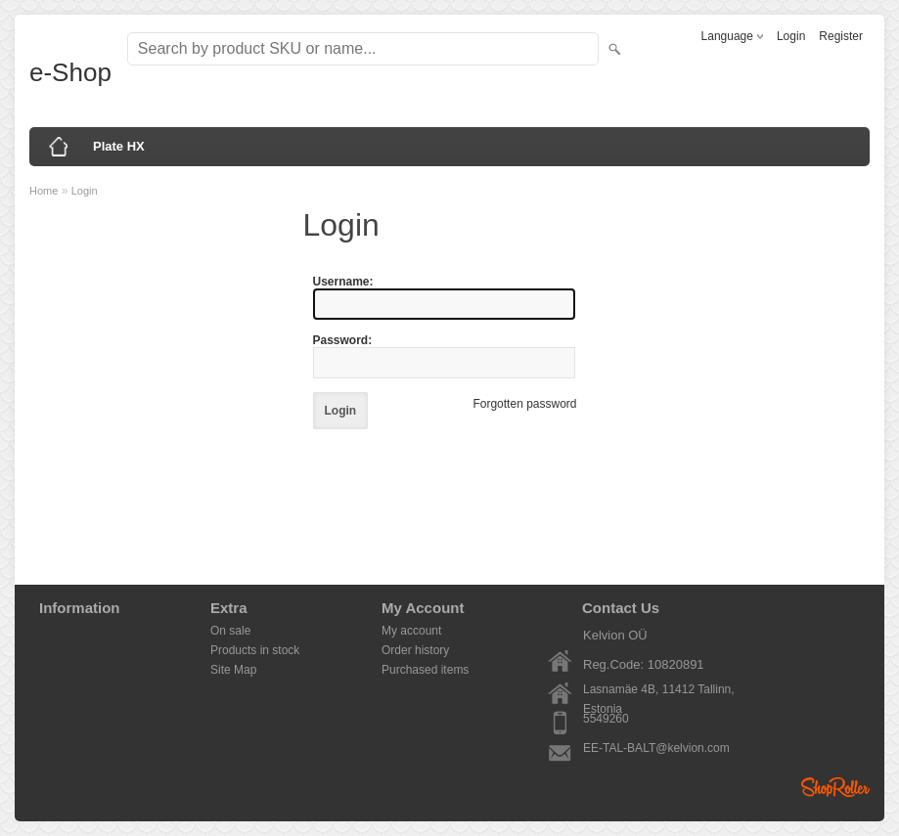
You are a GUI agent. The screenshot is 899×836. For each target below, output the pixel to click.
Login (791, 36)
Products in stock (254, 650)
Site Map (233, 670)
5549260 (606, 719)
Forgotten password (524, 404)
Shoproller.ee (835, 787)
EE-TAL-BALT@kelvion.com (656, 748)
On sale (230, 631)
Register (841, 36)
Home (43, 191)
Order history (415, 650)
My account (411, 631)
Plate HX (119, 146)
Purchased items (425, 670)
